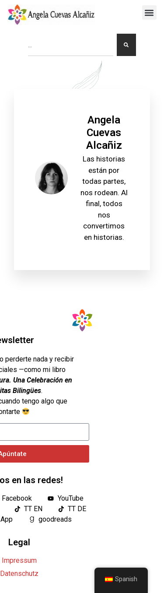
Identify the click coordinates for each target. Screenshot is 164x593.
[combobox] (70, 45)
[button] (149, 12)
